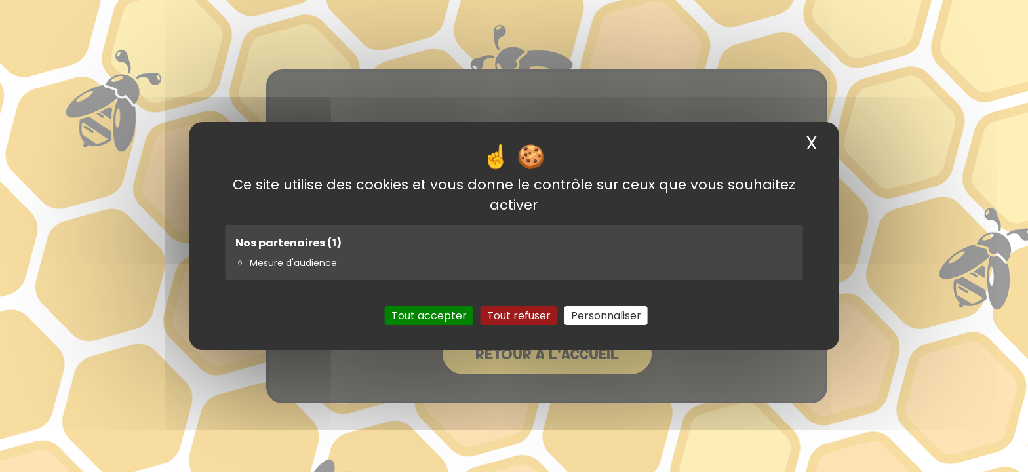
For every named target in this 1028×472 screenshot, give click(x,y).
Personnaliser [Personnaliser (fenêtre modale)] (606, 315)
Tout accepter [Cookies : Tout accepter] (429, 315)
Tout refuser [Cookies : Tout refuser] (519, 315)
